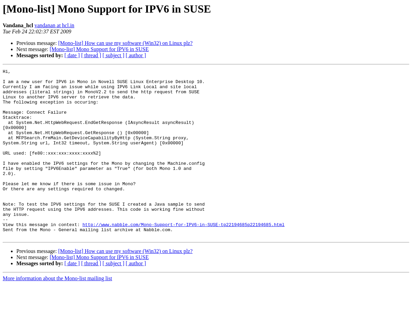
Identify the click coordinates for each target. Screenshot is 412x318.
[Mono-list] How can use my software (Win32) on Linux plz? (125, 43)
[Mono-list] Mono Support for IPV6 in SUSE (99, 49)
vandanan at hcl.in (54, 25)
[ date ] (72, 55)
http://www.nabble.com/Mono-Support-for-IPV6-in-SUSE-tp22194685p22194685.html (183, 256)
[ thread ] (91, 55)
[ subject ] (113, 55)
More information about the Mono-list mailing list (57, 312)
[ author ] (136, 55)
